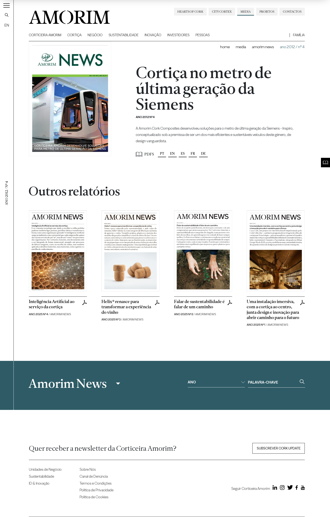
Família (299, 35)
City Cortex (222, 11)
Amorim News (263, 46)
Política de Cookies (94, 497)
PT (162, 153)
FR (193, 153)
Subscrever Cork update (279, 448)
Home (225, 46)
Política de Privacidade (96, 490)
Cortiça (74, 35)
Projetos (266, 11)
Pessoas (203, 35)
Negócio (95, 35)
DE (203, 153)
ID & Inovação (39, 483)
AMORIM (62, 16)
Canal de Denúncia (94, 476)
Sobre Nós (88, 469)
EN (6, 25)
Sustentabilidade (123, 35)
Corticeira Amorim (45, 35)
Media (246, 11)
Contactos (292, 11)
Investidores (178, 35)
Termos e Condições (96, 483)
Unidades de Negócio (45, 469)
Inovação (153, 35)
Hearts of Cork (190, 11)
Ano (216, 382)
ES (183, 153)
